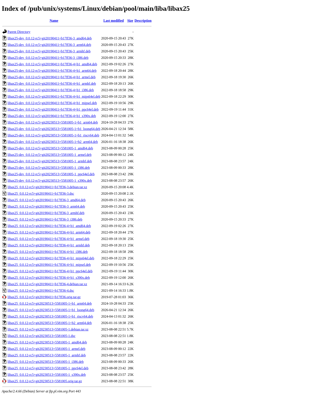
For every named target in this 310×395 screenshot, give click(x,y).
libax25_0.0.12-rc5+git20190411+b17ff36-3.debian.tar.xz (47, 187)
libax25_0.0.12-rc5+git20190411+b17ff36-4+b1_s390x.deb (49, 277)
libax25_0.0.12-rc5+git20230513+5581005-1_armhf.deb (47, 355)
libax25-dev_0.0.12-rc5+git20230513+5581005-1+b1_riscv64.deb (53, 135)
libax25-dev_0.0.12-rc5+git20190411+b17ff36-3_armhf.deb (49, 51)
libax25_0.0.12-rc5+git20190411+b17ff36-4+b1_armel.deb (48, 239)
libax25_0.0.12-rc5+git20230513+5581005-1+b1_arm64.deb (50, 303)
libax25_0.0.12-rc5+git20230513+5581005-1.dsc (41, 336)
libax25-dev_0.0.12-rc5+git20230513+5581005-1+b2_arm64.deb (53, 142)
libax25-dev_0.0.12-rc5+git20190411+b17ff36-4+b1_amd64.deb (52, 64)
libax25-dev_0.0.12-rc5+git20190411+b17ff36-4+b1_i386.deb (51, 90)
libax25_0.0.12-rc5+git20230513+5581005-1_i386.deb (46, 362)
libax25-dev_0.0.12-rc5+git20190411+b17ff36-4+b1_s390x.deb (52, 116)
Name (54, 20)
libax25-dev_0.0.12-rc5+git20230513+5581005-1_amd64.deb (50, 148)
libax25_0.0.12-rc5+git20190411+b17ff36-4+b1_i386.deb (48, 252)
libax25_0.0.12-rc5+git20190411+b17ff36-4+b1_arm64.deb (49, 232)
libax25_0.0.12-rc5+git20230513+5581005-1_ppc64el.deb (48, 368)
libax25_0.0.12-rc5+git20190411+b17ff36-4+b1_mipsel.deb (49, 264)
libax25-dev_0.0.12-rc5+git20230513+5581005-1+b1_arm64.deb (53, 122)
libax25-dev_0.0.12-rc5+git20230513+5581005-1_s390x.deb (50, 180)
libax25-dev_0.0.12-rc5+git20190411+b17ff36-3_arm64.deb (49, 45)
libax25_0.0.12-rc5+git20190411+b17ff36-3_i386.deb (45, 219)
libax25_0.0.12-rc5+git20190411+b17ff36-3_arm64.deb (46, 206)
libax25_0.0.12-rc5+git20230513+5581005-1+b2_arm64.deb (50, 323)
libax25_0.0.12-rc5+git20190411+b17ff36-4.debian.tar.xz (47, 284)
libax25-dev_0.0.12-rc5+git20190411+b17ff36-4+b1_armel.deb (52, 77)
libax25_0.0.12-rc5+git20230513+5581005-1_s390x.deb (47, 374)
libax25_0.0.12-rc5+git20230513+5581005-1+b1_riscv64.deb (50, 316)
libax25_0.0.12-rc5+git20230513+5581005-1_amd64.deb (47, 342)
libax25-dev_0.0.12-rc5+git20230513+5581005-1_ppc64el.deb (51, 174)
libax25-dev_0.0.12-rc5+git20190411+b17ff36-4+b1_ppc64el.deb (53, 109)
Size (130, 20)
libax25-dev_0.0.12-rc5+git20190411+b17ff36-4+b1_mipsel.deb (52, 103)
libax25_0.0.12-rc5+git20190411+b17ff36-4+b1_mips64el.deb (51, 258)
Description (143, 20)
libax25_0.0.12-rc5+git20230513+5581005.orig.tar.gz (45, 381)
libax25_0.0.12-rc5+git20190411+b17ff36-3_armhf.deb (46, 213)
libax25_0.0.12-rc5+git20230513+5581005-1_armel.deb (46, 349)
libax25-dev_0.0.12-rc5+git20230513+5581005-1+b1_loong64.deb (54, 129)
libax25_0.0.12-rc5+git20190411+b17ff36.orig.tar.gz (44, 297)
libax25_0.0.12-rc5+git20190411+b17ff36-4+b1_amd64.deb (49, 226)
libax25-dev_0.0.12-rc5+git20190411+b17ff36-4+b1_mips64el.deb (54, 96)
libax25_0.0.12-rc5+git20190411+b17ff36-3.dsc (41, 193)
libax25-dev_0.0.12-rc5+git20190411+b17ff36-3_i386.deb (48, 58)
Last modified (113, 20)
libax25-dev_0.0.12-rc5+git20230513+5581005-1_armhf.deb (50, 161)
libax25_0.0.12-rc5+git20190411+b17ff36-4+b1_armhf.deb (49, 245)
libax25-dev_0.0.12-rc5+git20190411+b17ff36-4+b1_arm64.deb (52, 70)
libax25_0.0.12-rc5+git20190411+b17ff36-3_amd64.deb (46, 200)
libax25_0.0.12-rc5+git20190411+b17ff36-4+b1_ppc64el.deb (50, 271)
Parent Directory (19, 32)
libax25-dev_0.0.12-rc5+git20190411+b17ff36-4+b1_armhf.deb (52, 83)
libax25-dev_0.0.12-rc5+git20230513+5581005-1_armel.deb (49, 155)
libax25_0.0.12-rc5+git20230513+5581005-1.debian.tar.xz (48, 329)
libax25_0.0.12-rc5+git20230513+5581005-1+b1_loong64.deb (51, 310)
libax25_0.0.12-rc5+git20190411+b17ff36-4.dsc (41, 290)
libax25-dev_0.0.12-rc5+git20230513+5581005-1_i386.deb (49, 167)
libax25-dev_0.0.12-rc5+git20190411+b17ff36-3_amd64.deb (50, 38)
